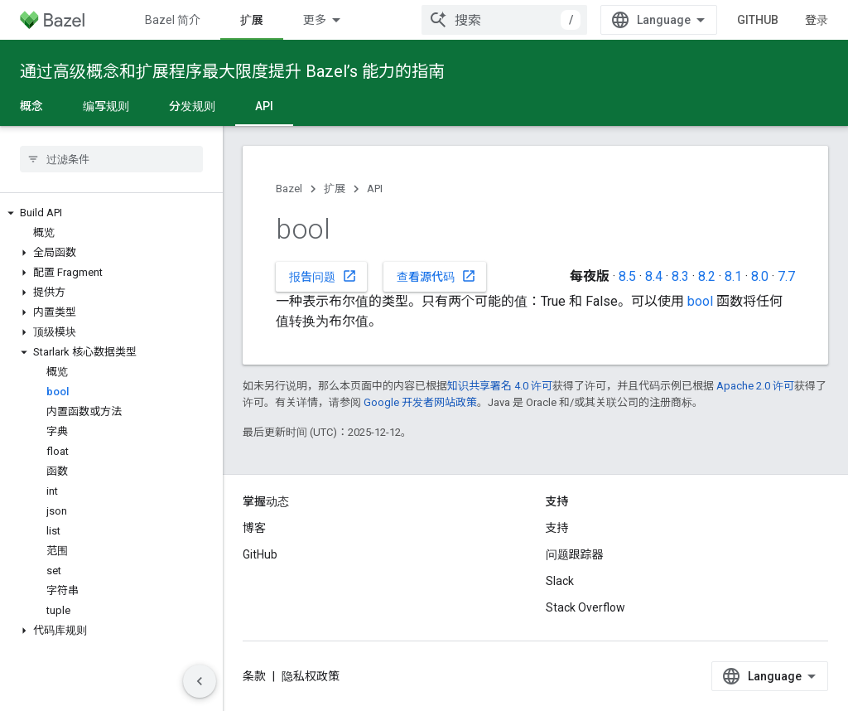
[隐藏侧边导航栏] (199, 681)
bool (700, 301)
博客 (254, 527)
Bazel (289, 188)
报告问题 (323, 275)
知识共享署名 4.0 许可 (499, 386)
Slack (560, 581)
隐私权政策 (311, 676)
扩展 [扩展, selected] (251, 20)
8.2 (707, 276)
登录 (816, 20)
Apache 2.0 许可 (755, 386)
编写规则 (106, 106)
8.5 (627, 276)
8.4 (653, 276)
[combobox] (504, 20)
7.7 (786, 276)
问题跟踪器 (575, 554)
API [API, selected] (264, 106)
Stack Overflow (585, 607)
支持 (557, 527)
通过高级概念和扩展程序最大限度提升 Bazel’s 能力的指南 (232, 71)
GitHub (757, 20)
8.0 (759, 276)
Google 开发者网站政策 (420, 402)
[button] (111, 213)
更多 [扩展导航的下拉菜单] (314, 20)
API (375, 188)
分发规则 (192, 106)
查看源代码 (436, 275)
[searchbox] (111, 159)
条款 (254, 676)
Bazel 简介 (172, 20)
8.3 (680, 276)
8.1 (733, 276)
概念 (31, 106)
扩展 (334, 188)
